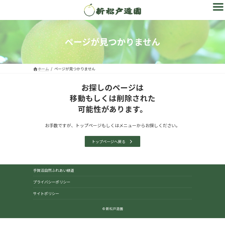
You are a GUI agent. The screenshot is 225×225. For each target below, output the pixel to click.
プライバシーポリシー (51, 181)
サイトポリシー (46, 193)
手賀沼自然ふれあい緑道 (53, 170)
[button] (112, 141)
